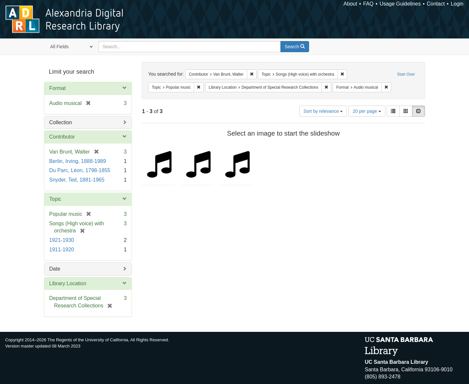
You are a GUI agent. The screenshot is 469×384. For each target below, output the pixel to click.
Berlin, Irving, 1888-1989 (77, 161)
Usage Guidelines (399, 4)
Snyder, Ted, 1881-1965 (77, 180)
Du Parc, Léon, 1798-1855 (79, 170)
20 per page (367, 111)
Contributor (62, 137)
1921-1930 (61, 240)
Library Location (67, 283)
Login (457, 4)
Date (54, 269)
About (350, 4)
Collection (60, 122)
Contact (436, 4)
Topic (55, 199)
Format (57, 88)
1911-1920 (61, 249)
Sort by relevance (323, 111)
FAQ (368, 4)
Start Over (406, 74)
